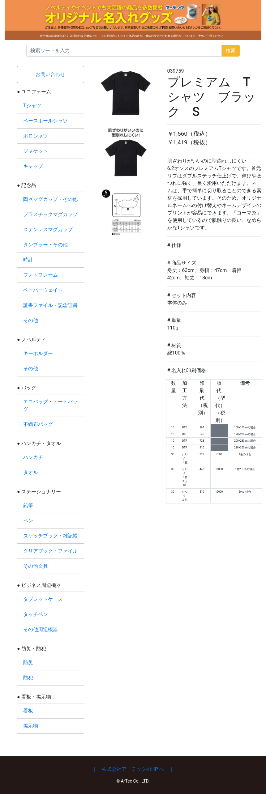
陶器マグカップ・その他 (50, 199)
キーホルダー (38, 353)
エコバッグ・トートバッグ (50, 405)
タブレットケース (43, 599)
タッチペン (35, 614)
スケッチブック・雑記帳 (50, 536)
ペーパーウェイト (43, 290)
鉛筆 (28, 505)
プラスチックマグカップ (50, 214)
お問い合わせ (50, 74)
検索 (231, 50)
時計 (28, 260)
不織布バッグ (38, 424)
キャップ (33, 166)
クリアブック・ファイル (50, 551)
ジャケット (35, 151)
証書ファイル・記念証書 (50, 305)
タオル (30, 472)
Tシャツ (32, 105)
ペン (28, 521)
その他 (30, 320)
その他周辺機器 (40, 629)
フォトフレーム (40, 275)
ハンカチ (33, 457)
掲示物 (30, 726)
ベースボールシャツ (45, 121)
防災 (28, 662)
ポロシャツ (35, 136)
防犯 (28, 678)
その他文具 (35, 566)
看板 (28, 711)
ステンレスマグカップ (48, 229)
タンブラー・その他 (45, 245)
